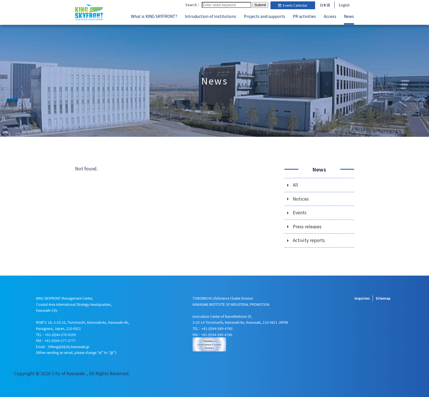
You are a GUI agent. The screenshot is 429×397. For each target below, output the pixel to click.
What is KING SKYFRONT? (154, 16)
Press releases (307, 226)
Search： (193, 5)
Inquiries (362, 297)
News (349, 16)
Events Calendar (292, 5)
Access (330, 16)
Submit (260, 5)
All (295, 184)
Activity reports (309, 240)
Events (299, 212)
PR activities (304, 16)
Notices (301, 198)
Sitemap (383, 297)
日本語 (325, 5)
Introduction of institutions (210, 16)
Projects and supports (264, 16)
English (344, 5)
